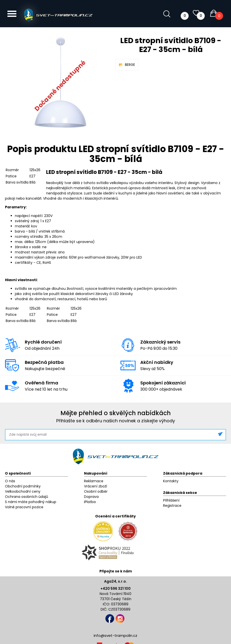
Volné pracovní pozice (24, 507)
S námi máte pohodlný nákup (30, 501)
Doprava (91, 496)
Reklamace (93, 481)
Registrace (172, 505)
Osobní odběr (96, 491)
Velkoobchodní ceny (22, 491)
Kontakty (170, 481)
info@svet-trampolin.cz (115, 635)
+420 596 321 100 (115, 588)
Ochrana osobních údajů (26, 496)
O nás (10, 481)
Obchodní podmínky (23, 486)
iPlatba (90, 501)
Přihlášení (171, 500)
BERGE (130, 64)
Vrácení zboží (95, 486)
